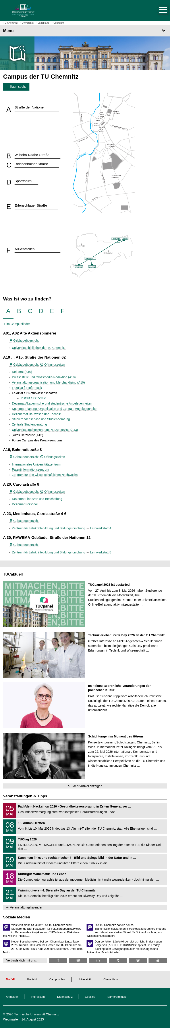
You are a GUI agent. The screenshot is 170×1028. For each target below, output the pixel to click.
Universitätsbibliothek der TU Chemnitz (39, 348)
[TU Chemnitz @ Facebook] (58, 960)
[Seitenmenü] (85, 30)
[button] (158, 10)
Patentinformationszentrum (30, 469)
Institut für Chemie (33, 398)
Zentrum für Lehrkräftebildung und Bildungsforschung (48, 528)
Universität (84, 979)
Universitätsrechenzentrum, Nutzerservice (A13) (45, 429)
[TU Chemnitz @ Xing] (118, 960)
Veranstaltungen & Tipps (25, 796)
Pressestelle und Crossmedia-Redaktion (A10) (44, 377)
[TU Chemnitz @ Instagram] (78, 960)
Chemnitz (109, 979)
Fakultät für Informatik (27, 388)
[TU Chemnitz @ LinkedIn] (98, 960)
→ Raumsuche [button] (16, 86)
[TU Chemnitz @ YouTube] (158, 960)
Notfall (10, 979)
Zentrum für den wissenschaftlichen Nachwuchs (44, 475)
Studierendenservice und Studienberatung (41, 419)
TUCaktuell (13, 574)
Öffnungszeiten (52, 364)
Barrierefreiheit (117, 996)
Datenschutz (65, 996)
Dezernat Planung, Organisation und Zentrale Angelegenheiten (55, 408)
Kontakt (32, 979)
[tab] (8, 311)
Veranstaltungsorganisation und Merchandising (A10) (48, 382)
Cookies (90, 996)
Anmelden (12, 996)
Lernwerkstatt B (101, 552)
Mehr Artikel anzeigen (87, 786)
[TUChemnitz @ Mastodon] (138, 960)
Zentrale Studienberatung (29, 424)
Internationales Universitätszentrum (36, 464)
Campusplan (57, 979)
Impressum (38, 996)
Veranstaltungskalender (26, 907)
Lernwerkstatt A (101, 528)
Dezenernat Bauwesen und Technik (36, 414)
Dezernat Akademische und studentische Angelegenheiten (52, 403)
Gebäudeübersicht (24, 340)
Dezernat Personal (25, 504)
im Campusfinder (18, 324)
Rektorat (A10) (22, 372)
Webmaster (11, 1019)
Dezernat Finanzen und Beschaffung (37, 499)
